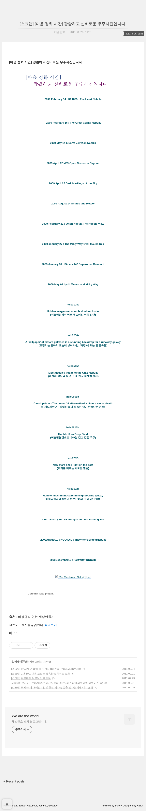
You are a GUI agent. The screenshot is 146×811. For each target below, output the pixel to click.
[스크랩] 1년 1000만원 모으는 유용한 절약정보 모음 (40, 673)
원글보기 (50, 625)
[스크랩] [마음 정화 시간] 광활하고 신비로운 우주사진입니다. (73, 24)
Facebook (32, 805)
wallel (140, 805)
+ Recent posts (13, 781)
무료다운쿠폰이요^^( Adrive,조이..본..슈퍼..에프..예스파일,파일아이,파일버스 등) (57, 682)
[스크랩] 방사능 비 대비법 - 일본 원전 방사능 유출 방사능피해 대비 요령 (52, 687)
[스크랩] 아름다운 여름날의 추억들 (31, 678)
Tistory (118, 805)
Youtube (43, 805)
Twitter (22, 805)
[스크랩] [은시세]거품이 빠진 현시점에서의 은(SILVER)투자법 (46, 668)
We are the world (25, 716)
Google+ (53, 805)
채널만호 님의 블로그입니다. (29, 721)
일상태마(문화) (20, 661)
